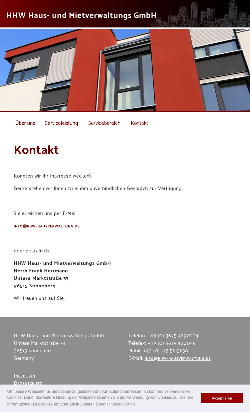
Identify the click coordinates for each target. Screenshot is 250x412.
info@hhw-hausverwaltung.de (47, 226)
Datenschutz (28, 383)
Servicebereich (108, 123)
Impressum (24, 376)
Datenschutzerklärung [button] (115, 404)
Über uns (25, 123)
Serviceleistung (63, 123)
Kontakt (143, 123)
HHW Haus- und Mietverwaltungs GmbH (81, 15)
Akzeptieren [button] (222, 398)
